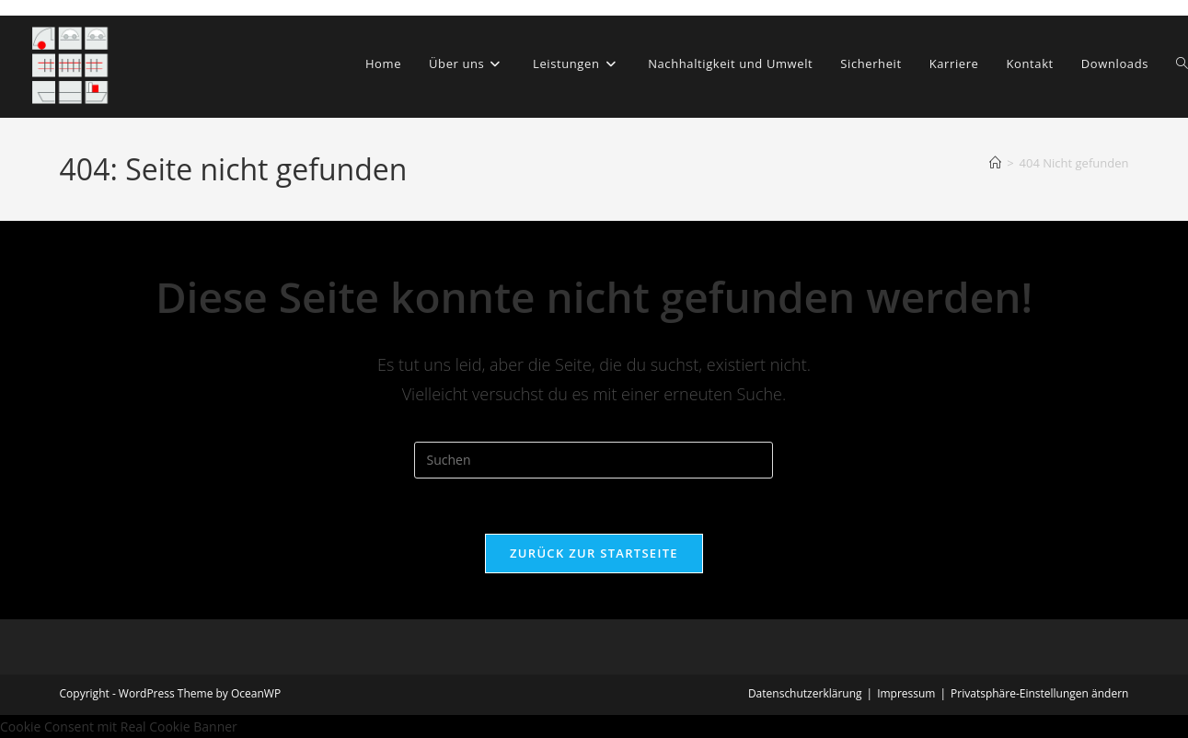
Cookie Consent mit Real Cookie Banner (118, 726)
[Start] (995, 163)
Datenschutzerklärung (805, 693)
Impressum (906, 693)
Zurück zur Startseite (594, 553)
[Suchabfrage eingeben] (593, 460)
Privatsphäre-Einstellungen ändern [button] (1039, 693)
